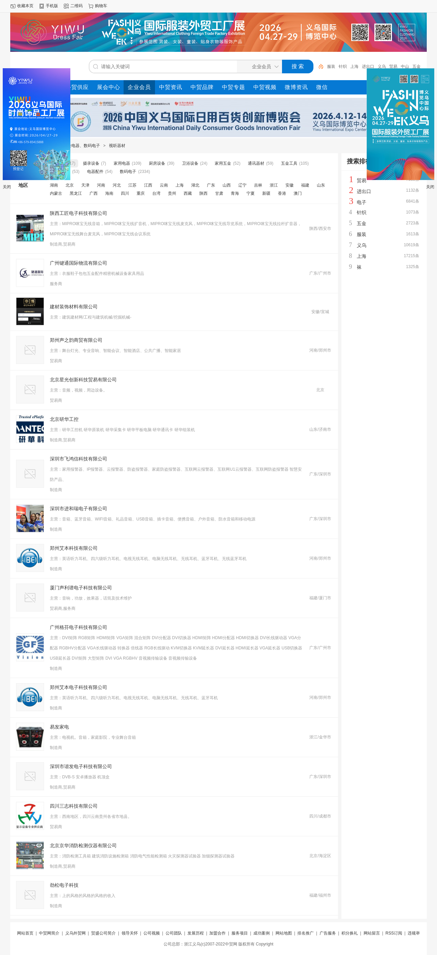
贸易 (393, 66)
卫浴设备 (190, 163)
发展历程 (195, 933)
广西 (93, 193)
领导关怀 (130, 933)
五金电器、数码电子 (81, 145)
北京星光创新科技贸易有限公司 (83, 379)
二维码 (76, 5)
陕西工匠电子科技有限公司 (78, 213)
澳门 (298, 193)
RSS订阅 (393, 933)
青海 (235, 193)
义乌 (382, 66)
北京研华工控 (64, 419)
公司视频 (151, 933)
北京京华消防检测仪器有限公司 (83, 845)
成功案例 (261, 933)
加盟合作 (217, 933)
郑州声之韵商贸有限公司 (76, 340)
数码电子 (128, 171)
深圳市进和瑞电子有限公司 (78, 508)
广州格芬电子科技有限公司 (78, 627)
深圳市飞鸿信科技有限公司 (78, 458)
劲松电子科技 (64, 885)
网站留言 (372, 933)
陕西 (203, 193)
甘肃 (219, 193)
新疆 (266, 193)
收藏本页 (25, 5)
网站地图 (284, 933)
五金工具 (289, 163)
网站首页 (25, 933)
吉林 (258, 185)
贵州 (172, 193)
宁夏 (250, 193)
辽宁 (242, 185)
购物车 (101, 5)
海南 (109, 193)
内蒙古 (56, 193)
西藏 (188, 193)
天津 (85, 185)
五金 (416, 66)
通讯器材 (256, 163)
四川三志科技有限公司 (74, 806)
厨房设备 (157, 163)
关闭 (7, 187)
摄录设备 (91, 163)
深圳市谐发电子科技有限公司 (81, 766)
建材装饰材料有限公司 (74, 306)
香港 (282, 193)
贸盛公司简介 (103, 933)
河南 (101, 185)
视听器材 (117, 145)
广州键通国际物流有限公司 (78, 263)
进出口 (368, 66)
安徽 (289, 185)
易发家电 (59, 727)
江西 (148, 185)
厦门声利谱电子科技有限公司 (81, 587)
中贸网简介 (49, 933)
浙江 (274, 185)
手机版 (52, 5)
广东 (211, 185)
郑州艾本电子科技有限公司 (78, 687)
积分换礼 (349, 933)
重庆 (141, 193)
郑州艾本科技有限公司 (74, 548)
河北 (117, 185)
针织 (343, 66)
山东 (321, 185)
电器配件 (95, 171)
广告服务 (328, 933)
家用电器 (122, 163)
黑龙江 (76, 193)
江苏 (132, 185)
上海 (354, 66)
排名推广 (305, 933)
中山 (405, 66)
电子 (361, 202)
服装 (331, 66)
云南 (164, 185)
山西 (227, 185)
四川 (125, 193)
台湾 (156, 193)
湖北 (195, 185)
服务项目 (239, 933)
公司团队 (174, 933)
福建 (305, 185)
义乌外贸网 (75, 933)
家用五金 (223, 163)
